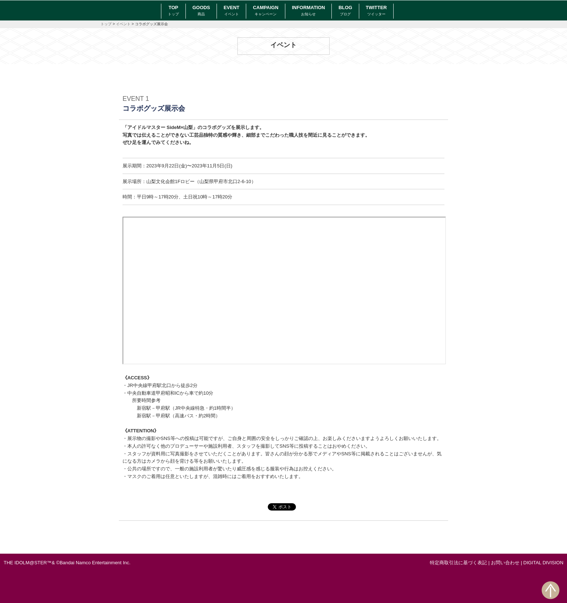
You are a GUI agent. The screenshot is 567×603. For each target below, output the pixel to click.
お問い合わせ (505, 562)
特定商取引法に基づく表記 (458, 562)
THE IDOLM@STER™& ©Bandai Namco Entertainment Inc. (67, 562)
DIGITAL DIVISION (543, 562)
